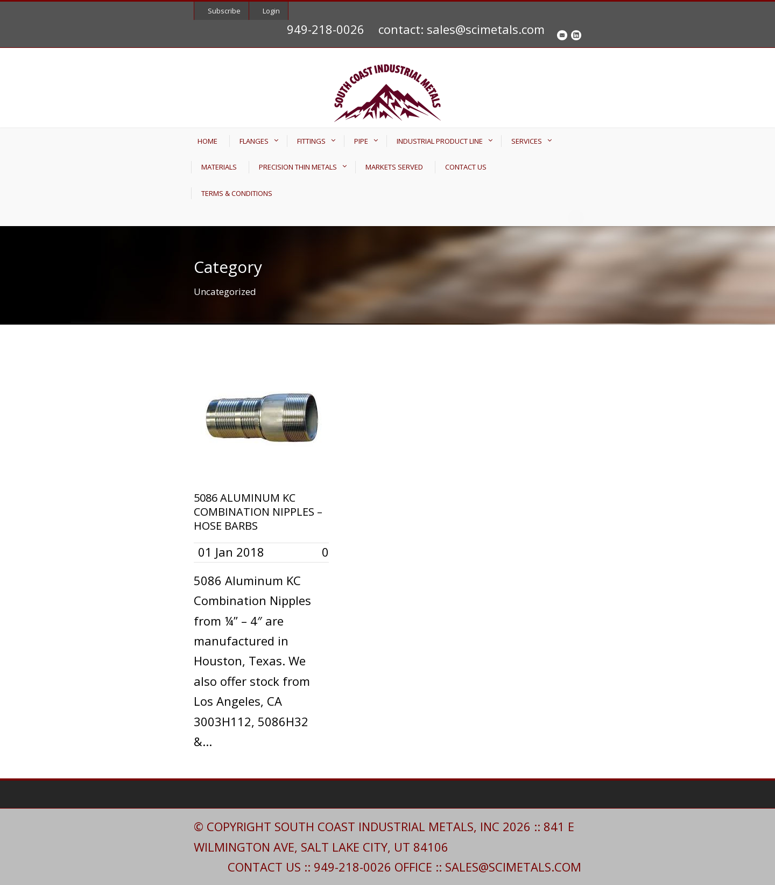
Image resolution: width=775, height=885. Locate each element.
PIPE (361, 141)
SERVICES (526, 141)
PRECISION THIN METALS (298, 167)
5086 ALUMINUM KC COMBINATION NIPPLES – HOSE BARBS (258, 511)
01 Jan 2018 (231, 552)
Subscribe (224, 11)
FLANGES (254, 141)
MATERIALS (219, 167)
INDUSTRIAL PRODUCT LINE (440, 141)
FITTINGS (311, 141)
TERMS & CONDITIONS (236, 193)
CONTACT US (466, 167)
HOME (207, 141)
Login (271, 11)
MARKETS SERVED (394, 167)
